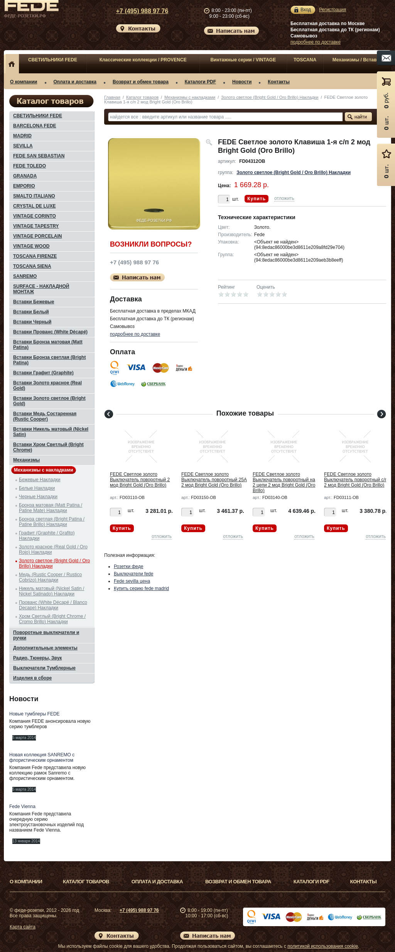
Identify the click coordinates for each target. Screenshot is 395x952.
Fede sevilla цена (132, 581)
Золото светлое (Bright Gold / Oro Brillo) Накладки (269, 97)
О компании (23, 82)
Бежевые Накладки (39, 479)
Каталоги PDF (200, 82)
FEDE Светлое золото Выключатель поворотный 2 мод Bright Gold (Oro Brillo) (140, 480)
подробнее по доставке (315, 42)
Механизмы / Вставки (357, 60)
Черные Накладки (38, 496)
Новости (242, 82)
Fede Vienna (22, 806)
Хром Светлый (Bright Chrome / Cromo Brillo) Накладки (52, 619)
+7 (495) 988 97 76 (135, 11)
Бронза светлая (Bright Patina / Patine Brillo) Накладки (51, 521)
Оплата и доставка (75, 82)
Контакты (279, 82)
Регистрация (332, 9)
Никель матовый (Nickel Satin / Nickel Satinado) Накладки (51, 591)
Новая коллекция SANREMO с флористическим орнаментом (41, 757)
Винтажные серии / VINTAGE (243, 60)
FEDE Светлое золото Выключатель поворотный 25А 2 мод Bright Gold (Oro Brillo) (214, 480)
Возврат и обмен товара (141, 82)
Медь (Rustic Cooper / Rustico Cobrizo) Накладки (50, 577)
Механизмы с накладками (189, 97)
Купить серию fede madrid (141, 588)
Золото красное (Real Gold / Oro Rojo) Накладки (53, 549)
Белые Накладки (37, 488)
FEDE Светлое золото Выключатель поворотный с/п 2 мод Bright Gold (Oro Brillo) (355, 480)
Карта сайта (22, 927)
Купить (256, 198)
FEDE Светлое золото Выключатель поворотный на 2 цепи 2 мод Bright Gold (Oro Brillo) (284, 482)
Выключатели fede (133, 574)
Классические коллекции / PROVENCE (143, 60)
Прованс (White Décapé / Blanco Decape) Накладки (53, 605)
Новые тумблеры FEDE (34, 714)
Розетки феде (128, 566)
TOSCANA (305, 60)
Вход (305, 10)
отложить (284, 198)
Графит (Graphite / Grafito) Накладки (47, 535)
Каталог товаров (142, 97)
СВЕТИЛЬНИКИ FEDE (52, 60)
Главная (112, 97)
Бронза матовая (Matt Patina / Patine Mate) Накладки (50, 507)
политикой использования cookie (322, 946)
